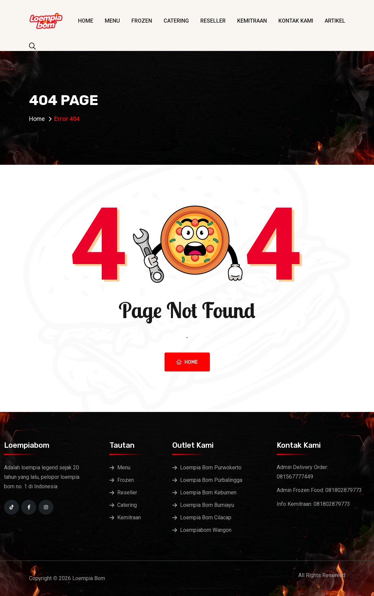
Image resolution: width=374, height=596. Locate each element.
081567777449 (295, 476)
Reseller (213, 21)
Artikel (335, 21)
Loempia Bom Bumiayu (207, 505)
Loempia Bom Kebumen (208, 492)
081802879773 (343, 490)
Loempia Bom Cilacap (205, 517)
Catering (176, 21)
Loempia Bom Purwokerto (211, 467)
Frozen (141, 21)
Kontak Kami (295, 21)
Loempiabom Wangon (205, 530)
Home (85, 21)
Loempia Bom (88, 578)
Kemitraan (252, 21)
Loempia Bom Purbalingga (211, 480)
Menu (112, 21)
